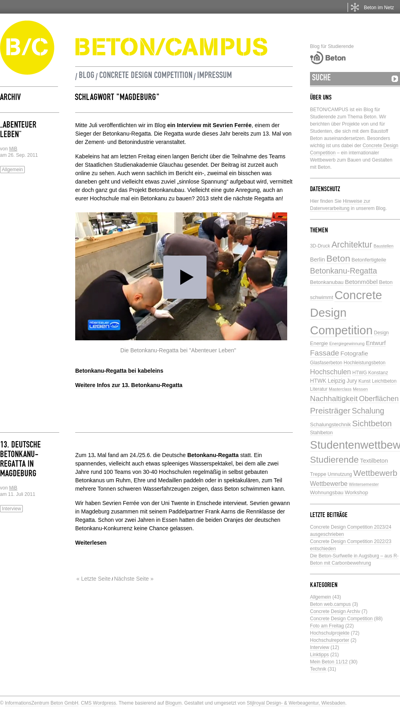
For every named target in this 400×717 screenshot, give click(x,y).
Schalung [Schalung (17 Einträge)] (368, 410)
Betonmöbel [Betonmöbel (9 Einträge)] (361, 281)
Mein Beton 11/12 (329, 662)
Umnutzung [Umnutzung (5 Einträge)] (340, 474)
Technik (318, 669)
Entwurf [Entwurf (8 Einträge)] (376, 343)
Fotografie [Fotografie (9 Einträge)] (354, 353)
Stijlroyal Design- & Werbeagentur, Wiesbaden (296, 703)
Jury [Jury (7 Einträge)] (352, 381)
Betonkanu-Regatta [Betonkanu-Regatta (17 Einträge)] (343, 270)
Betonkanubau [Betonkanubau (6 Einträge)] (327, 282)
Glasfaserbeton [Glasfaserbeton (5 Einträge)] (326, 362)
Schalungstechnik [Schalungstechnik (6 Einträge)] (330, 424)
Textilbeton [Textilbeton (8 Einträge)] (374, 460)
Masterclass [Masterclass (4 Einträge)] (340, 389)
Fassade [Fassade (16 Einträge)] (324, 353)
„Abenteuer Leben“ (18, 130)
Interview (11, 508)
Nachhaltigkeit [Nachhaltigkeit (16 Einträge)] (334, 398)
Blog (86, 76)
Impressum (214, 76)
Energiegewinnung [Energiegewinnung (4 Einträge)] (346, 343)
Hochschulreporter (329, 640)
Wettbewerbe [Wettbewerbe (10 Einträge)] (329, 483)
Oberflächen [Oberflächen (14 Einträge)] (379, 399)
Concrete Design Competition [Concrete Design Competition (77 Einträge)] (346, 312)
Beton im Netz (379, 7)
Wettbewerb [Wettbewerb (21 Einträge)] (375, 472)
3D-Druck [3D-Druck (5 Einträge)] (320, 246)
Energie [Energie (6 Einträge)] (319, 343)
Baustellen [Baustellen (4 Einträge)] (384, 246)
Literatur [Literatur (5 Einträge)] (319, 389)
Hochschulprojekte (330, 633)
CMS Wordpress (98, 703)
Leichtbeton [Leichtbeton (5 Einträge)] (384, 381)
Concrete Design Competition (145, 76)
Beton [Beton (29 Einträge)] (338, 258)
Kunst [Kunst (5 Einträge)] (364, 381)
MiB (13, 149)
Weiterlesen (90, 542)
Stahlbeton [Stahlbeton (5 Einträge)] (321, 432)
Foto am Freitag (327, 626)
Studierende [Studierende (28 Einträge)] (334, 460)
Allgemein (12, 169)
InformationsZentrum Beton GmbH (41, 703)
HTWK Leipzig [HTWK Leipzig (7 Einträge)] (327, 381)
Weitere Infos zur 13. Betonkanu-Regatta (128, 385)
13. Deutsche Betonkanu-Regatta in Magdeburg (20, 460)
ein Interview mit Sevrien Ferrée (209, 125)
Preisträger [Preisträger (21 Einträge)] (330, 410)
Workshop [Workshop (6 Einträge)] (356, 492)
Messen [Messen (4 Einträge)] (360, 389)
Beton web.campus (330, 604)
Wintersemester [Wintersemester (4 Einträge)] (364, 484)
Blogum (173, 703)
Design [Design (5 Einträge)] (381, 333)
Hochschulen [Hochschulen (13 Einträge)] (330, 372)
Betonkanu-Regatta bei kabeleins (119, 370)
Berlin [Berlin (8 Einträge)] (317, 259)
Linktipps (319, 654)
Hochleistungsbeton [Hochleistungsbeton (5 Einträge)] (365, 362)
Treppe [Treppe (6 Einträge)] (318, 474)
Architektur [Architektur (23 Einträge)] (352, 245)
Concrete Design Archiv (335, 611)
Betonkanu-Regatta (212, 455)
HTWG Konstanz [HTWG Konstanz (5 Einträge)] (370, 372)
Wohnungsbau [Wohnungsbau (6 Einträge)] (327, 492)
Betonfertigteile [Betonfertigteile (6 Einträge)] (369, 260)
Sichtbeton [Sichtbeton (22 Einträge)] (372, 423)
